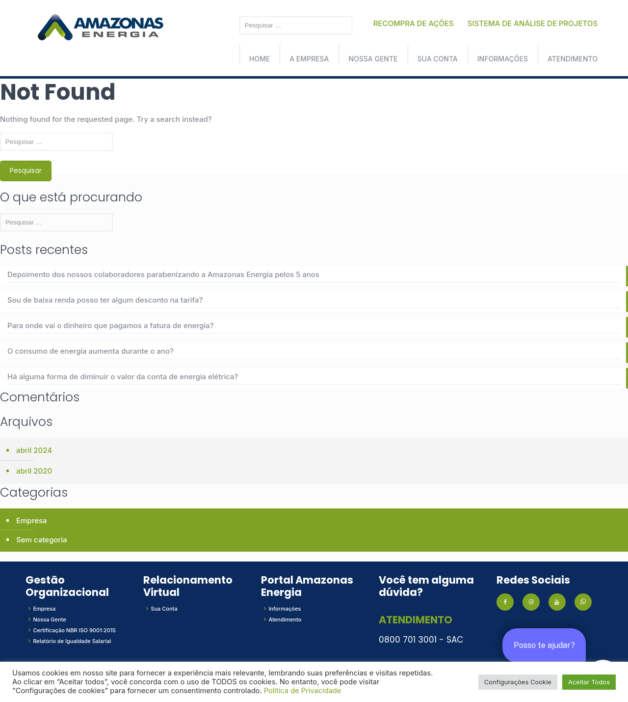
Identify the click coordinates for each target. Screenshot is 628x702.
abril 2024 (34, 450)
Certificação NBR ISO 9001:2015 (74, 630)
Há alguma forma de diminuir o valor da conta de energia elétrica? (122, 376)
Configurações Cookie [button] (517, 682)
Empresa (31, 520)
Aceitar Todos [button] (589, 682)
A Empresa (309, 59)
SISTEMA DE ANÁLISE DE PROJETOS (533, 23)
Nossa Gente (372, 59)
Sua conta (438, 59)
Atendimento (573, 59)
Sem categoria (41, 539)
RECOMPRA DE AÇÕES (413, 23)
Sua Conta (164, 608)
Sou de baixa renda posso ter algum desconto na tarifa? (105, 300)
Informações (502, 59)
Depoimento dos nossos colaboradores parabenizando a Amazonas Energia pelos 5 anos (163, 274)
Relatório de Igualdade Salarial (72, 641)
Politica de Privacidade (302, 690)
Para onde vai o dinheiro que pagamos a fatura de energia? (110, 325)
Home (259, 59)
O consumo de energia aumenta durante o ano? (90, 351)
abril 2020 (34, 471)
